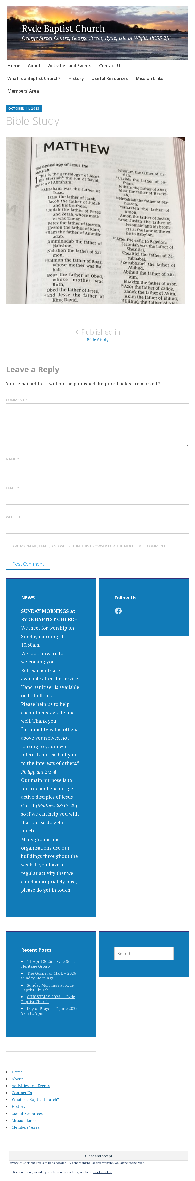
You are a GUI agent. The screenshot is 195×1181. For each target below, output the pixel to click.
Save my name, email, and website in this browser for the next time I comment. (88, 545)
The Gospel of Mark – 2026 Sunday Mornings (48, 975)
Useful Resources (109, 78)
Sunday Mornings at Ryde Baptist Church (47, 987)
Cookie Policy (102, 1172)
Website (13, 516)
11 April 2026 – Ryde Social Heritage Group (49, 964)
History (76, 78)
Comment (17, 399)
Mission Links (150, 78)
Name (12, 459)
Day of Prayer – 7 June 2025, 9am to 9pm (50, 1011)
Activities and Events (69, 65)
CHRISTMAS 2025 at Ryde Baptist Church (48, 999)
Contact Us (111, 65)
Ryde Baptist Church (63, 28)
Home (13, 65)
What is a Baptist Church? (33, 78)
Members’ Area (23, 91)
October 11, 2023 (23, 108)
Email (12, 488)
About (34, 65)
